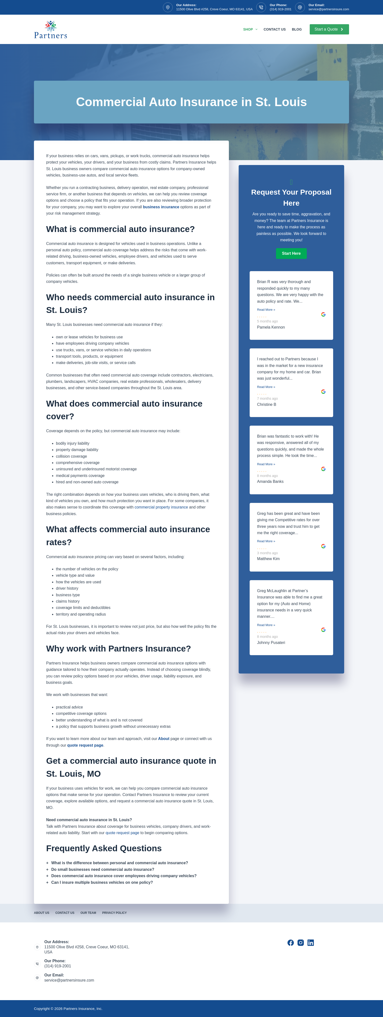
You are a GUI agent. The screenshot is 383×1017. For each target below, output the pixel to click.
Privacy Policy (114, 913)
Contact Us (275, 29)
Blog (297, 29)
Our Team (88, 913)
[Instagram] (301, 943)
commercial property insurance (161, 507)
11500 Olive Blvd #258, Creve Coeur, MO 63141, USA (214, 9)
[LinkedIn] (311, 943)
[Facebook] (290, 943)
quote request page (122, 833)
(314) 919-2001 (280, 9)
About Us (41, 913)
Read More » (266, 309)
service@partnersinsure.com (329, 9)
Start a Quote (329, 29)
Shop (251, 29)
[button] (291, 253)
